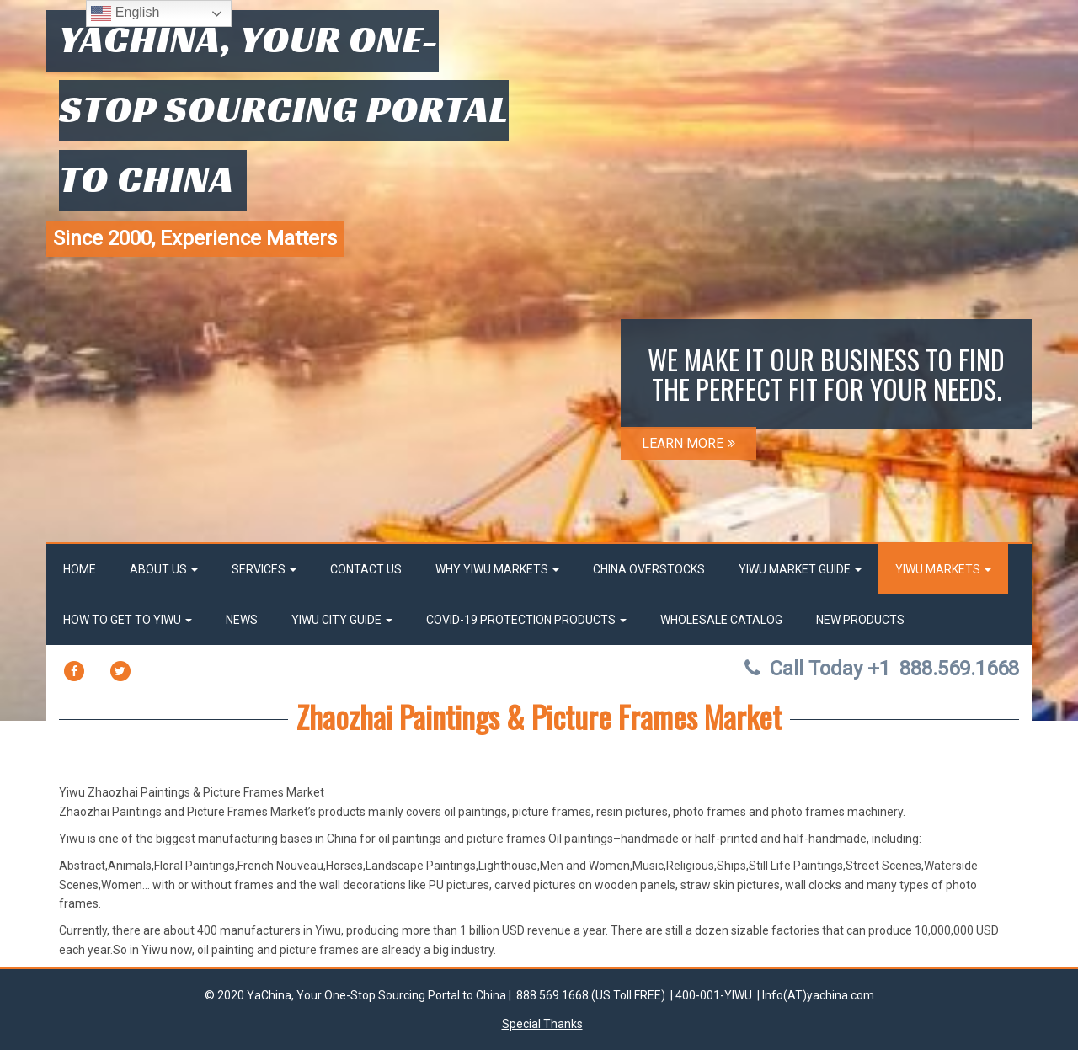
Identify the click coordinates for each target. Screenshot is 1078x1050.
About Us (164, 569)
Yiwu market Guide (800, 569)
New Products (860, 619)
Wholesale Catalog (721, 619)
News (242, 619)
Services (264, 569)
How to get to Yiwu (127, 619)
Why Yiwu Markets (497, 569)
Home (79, 569)
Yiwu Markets (943, 569)
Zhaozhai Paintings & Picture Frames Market (539, 716)
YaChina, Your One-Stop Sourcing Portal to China (284, 108)
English (125, 13)
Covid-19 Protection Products (526, 619)
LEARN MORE (688, 443)
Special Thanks (542, 1024)
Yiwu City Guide (341, 619)
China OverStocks (649, 569)
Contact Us (366, 569)
